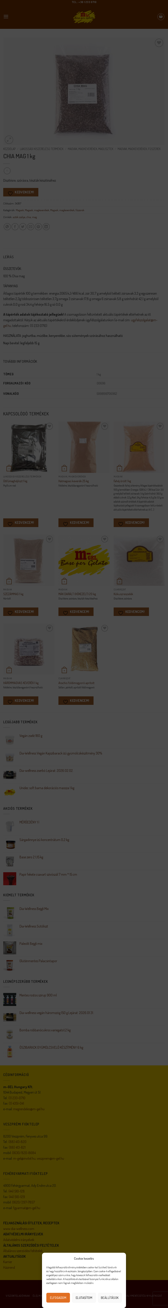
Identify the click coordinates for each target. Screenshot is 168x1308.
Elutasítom (84, 1298)
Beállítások (110, 1298)
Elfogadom (58, 1298)
